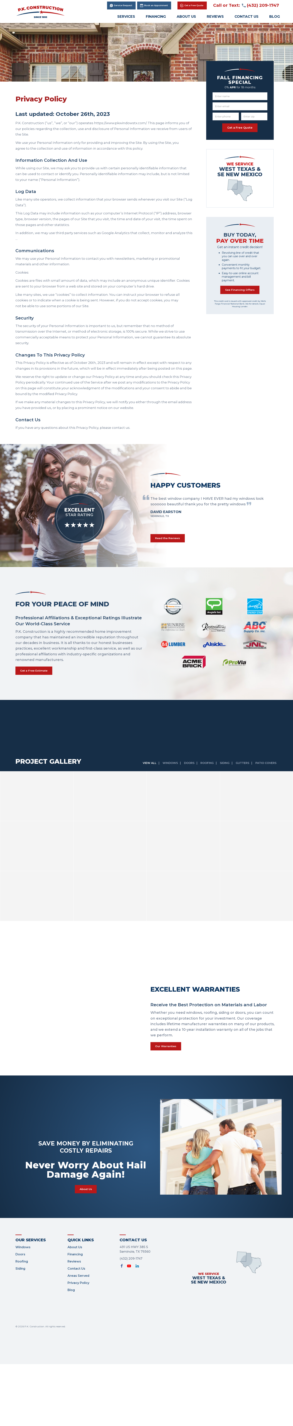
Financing (156, 16)
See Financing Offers (240, 291)
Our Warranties (168, 1051)
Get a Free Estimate (37, 673)
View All (143, 767)
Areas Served (78, 1283)
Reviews (215, 16)
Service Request (124, 5)
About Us (186, 16)
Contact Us (246, 16)
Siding (223, 767)
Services (126, 16)
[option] (210, 506)
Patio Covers (266, 767)
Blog (274, 16)
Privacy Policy (78, 1290)
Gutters (241, 767)
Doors (185, 767)
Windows (164, 767)
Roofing (204, 767)
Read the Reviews (170, 539)
